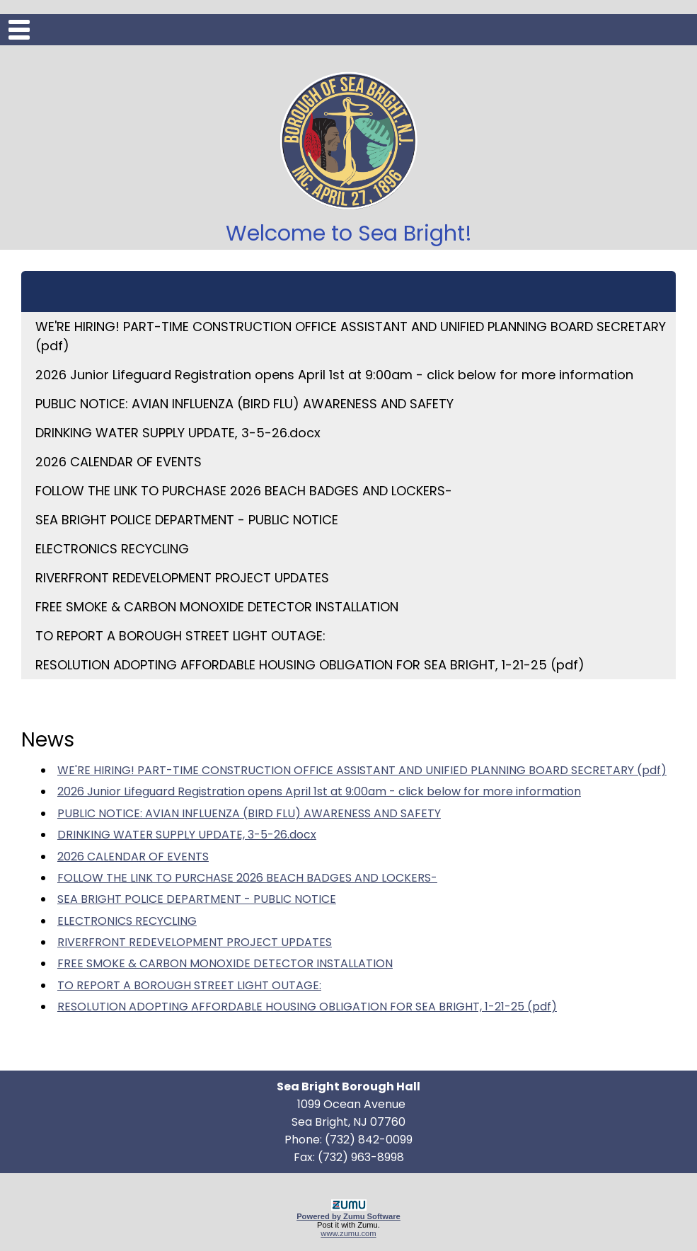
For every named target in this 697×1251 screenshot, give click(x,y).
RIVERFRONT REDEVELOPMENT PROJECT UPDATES (182, 578)
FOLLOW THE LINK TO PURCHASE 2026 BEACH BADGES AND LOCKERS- (243, 491)
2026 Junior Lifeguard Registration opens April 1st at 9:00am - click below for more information (334, 375)
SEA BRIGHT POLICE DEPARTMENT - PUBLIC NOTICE (186, 520)
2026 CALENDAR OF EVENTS (118, 462)
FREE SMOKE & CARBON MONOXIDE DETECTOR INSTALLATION (216, 607)
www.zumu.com (348, 1233)
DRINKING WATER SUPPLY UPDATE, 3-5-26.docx (178, 433)
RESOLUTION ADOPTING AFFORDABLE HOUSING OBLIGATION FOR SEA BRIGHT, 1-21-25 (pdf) (309, 665)
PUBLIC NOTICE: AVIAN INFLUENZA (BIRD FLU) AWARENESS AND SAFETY (244, 404)
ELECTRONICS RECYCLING (112, 549)
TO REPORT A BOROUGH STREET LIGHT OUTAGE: (180, 636)
